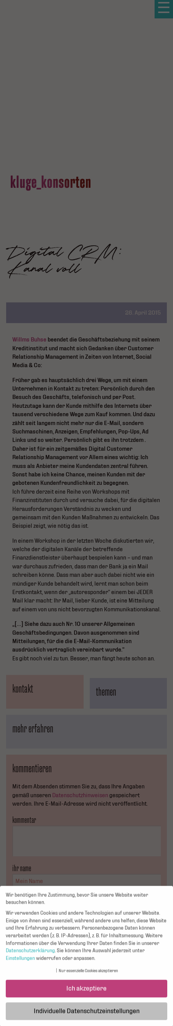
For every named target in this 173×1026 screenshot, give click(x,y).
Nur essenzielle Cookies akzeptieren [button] (88, 974)
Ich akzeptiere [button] (86, 992)
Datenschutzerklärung (30, 954)
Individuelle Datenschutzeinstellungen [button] (87, 1014)
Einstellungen (20, 961)
